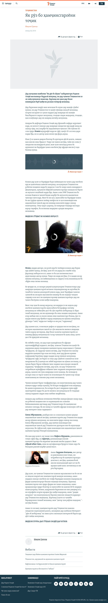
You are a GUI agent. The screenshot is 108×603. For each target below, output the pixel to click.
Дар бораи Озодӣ (7, 583)
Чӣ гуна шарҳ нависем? (10, 591)
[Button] (66, 36)
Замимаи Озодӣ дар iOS (37, 587)
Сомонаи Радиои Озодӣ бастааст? (13, 587)
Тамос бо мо (5, 595)
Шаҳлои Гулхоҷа (31, 26)
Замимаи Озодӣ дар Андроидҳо (40, 583)
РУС (83, 3)
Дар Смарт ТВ (33, 591)
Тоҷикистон (31, 11)
